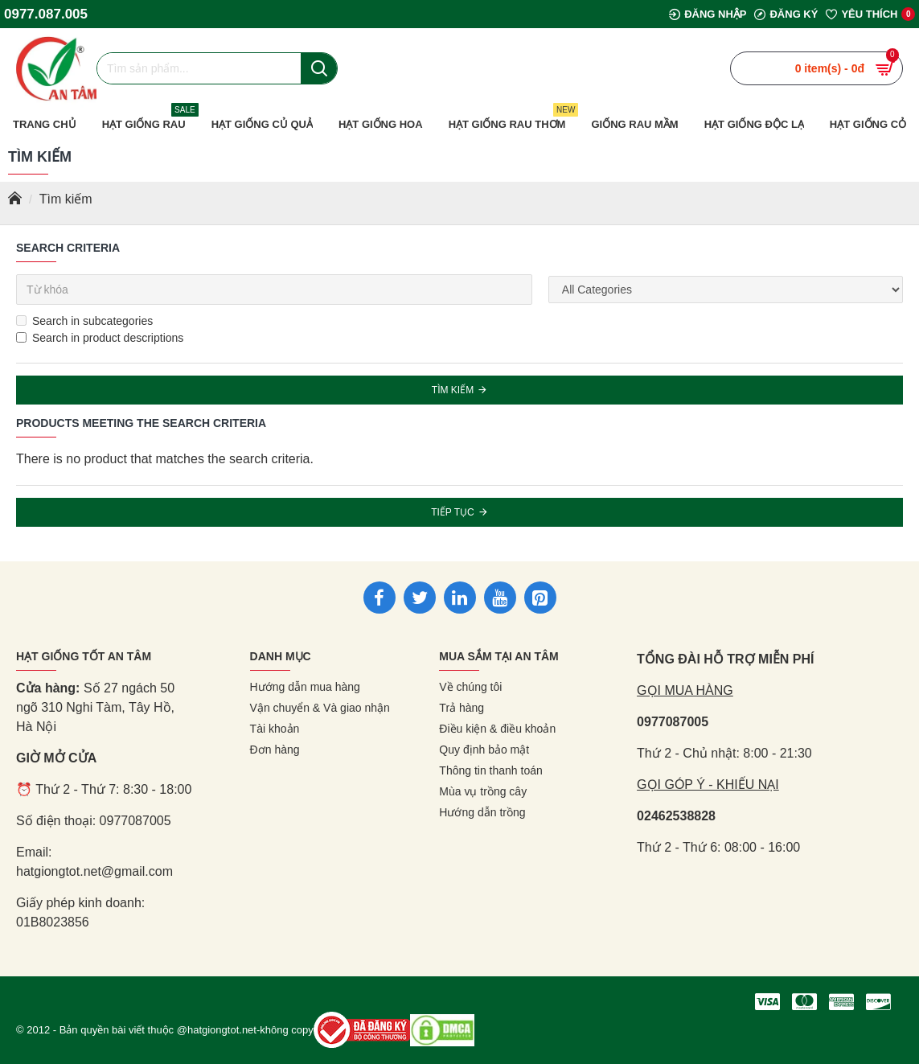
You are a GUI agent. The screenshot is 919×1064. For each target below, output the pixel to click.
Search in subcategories (84, 320)
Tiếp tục (452, 512)
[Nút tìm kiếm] (319, 68)
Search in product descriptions (99, 337)
